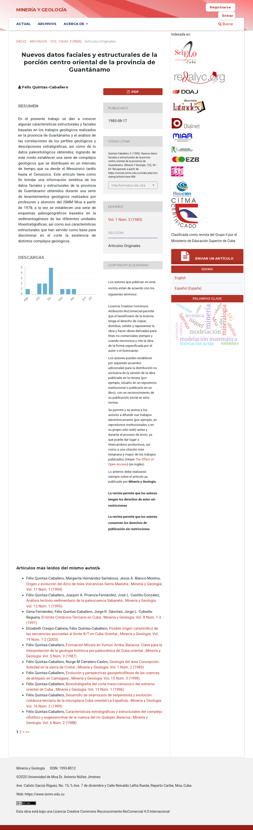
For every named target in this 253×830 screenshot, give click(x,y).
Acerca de (74, 24)
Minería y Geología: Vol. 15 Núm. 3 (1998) (105, 678)
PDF (134, 92)
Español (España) (188, 288)
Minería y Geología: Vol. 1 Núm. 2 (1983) (111, 667)
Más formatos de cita (128, 185)
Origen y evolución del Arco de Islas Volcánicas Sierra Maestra (77, 584)
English (180, 278)
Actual (23, 24)
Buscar (225, 24)
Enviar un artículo (207, 256)
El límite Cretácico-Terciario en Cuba (71, 617)
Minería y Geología (41, 10)
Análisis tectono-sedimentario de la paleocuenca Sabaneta (75, 600)
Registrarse (220, 7)
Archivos (47, 24)
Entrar (227, 16)
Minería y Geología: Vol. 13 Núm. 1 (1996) (90, 689)
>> (27, 732)
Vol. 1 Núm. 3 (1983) (66, 41)
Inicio (21, 41)
